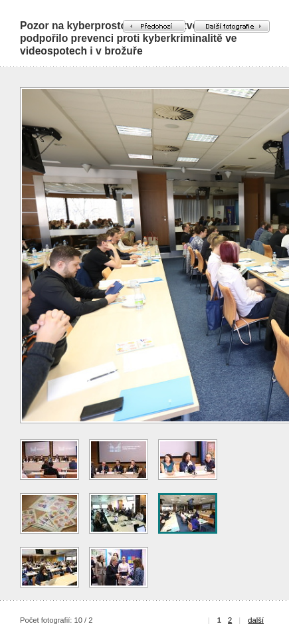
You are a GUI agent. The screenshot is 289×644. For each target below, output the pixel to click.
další (256, 620)
